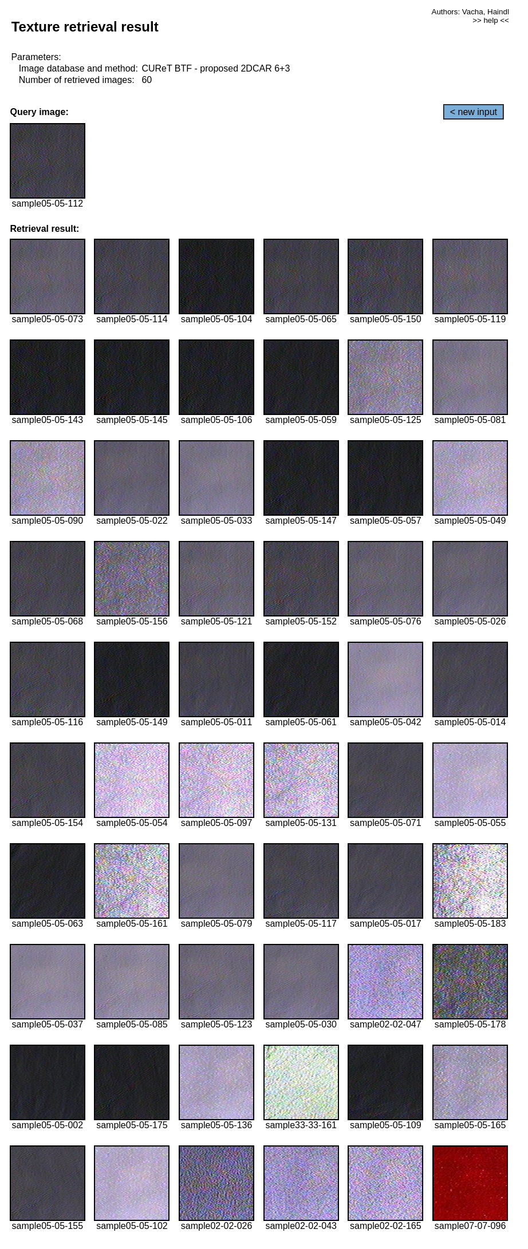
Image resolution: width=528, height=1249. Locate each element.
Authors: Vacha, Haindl (470, 11)
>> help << (490, 20)
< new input (473, 112)
